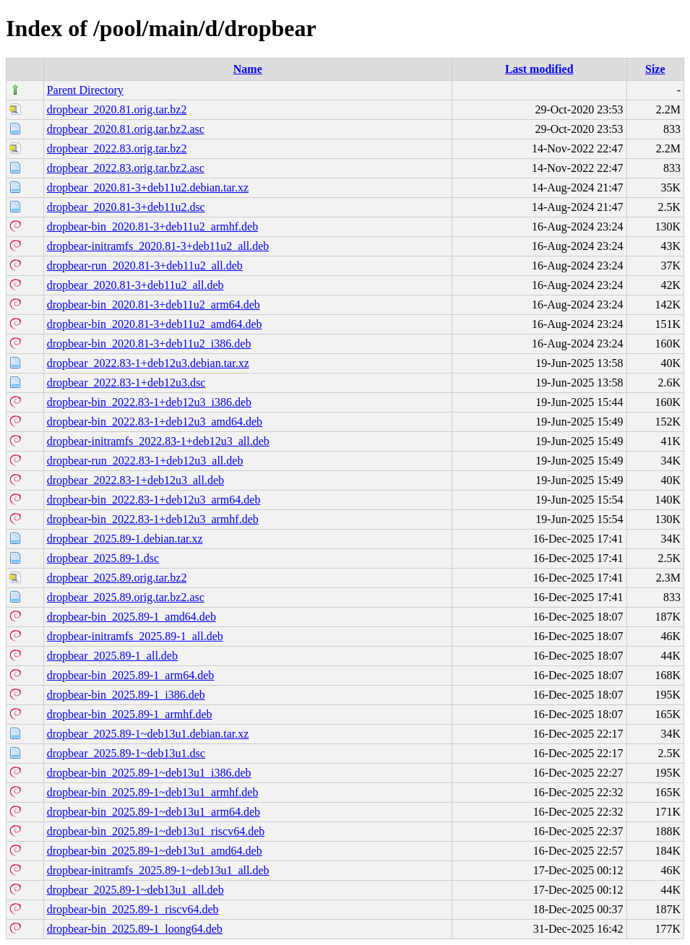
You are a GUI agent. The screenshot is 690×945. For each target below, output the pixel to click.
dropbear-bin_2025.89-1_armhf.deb (129, 714)
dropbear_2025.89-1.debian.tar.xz (125, 538)
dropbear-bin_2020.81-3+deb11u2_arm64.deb (153, 304)
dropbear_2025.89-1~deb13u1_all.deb (135, 890)
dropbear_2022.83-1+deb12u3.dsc (126, 382)
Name (247, 69)
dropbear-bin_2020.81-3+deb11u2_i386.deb (149, 343)
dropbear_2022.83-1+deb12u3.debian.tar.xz (148, 363)
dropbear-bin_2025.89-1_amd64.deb (131, 616)
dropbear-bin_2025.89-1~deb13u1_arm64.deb (153, 812)
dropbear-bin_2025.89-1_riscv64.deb (133, 909)
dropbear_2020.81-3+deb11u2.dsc (126, 207)
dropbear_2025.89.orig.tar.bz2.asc (125, 597)
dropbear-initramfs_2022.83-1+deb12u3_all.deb (158, 441)
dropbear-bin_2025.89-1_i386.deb (126, 695)
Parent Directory (85, 90)
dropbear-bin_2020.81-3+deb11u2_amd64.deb (154, 324)
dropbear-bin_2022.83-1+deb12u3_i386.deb (149, 402)
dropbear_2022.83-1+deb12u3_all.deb (135, 480)
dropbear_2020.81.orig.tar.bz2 (117, 109)
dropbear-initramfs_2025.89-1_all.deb (135, 636)
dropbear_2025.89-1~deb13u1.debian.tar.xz (148, 734)
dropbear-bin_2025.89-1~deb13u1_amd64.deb (154, 851)
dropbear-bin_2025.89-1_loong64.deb (135, 929)
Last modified (539, 69)
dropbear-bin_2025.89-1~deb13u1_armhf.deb (153, 792)
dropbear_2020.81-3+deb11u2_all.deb (135, 285)
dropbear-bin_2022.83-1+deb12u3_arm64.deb (154, 499)
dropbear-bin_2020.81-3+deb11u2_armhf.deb (152, 226)
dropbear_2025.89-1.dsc (103, 558)
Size (655, 69)
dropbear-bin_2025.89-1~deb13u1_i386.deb (149, 773)
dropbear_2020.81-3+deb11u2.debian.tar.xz (148, 187)
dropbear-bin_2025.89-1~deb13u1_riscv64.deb (156, 831)
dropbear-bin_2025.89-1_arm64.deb (131, 675)
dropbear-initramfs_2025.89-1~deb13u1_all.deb (158, 870)
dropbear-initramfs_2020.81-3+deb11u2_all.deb (158, 246)
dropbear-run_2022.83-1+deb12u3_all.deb (145, 460)
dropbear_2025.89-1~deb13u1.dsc (126, 753)
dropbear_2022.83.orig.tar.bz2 (117, 148)
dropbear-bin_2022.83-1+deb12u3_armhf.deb (153, 519)
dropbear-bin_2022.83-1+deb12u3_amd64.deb (154, 421)
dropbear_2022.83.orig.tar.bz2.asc (125, 168)
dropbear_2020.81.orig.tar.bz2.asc (125, 129)
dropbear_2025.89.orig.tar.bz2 (117, 577)
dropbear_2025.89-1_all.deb (112, 656)
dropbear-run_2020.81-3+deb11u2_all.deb (145, 265)
